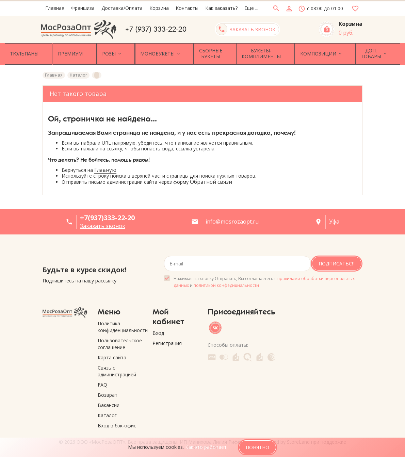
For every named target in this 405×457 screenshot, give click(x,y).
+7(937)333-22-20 (107, 215)
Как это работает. (206, 447)
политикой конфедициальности (226, 283)
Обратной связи (211, 179)
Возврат (107, 392)
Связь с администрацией (117, 368)
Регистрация (167, 341)
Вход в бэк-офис (117, 423)
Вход (158, 331)
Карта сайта (112, 355)
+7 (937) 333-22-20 (156, 29)
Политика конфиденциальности (120, 324)
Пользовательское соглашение (120, 341)
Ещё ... (251, 8)
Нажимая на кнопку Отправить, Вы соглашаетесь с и (264, 279)
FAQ (102, 382)
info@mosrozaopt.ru (232, 219)
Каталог (107, 413)
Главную (105, 167)
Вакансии (108, 402)
